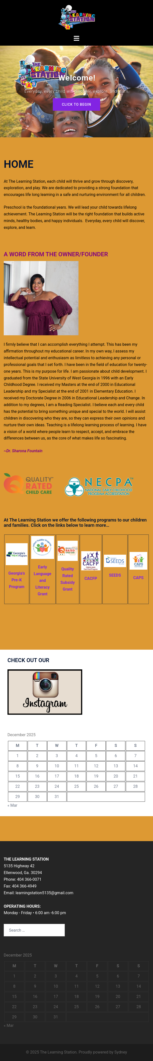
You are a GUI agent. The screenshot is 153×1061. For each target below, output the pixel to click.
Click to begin (76, 104)
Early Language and (42, 574)
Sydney (120, 1052)
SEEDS (115, 575)
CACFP (90, 578)
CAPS (138, 577)
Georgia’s (16, 573)
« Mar (12, 805)
